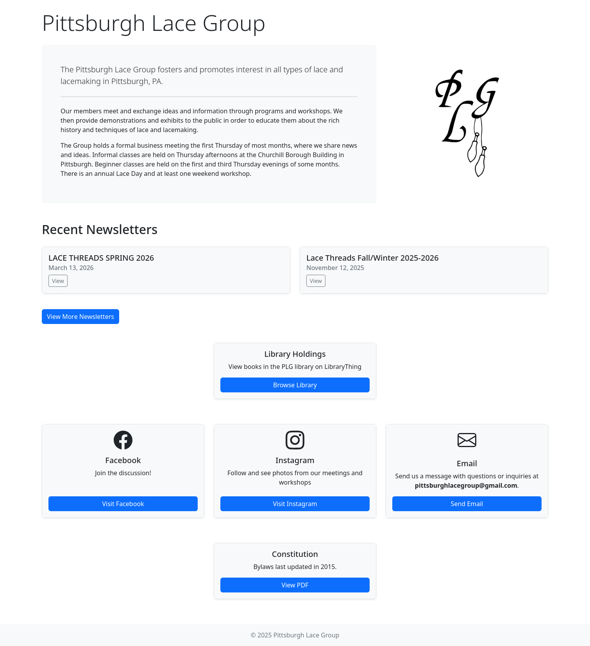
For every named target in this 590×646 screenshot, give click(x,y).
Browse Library (295, 385)
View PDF (295, 585)
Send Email (467, 503)
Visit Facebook (123, 503)
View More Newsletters (80, 316)
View (58, 281)
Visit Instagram (295, 503)
